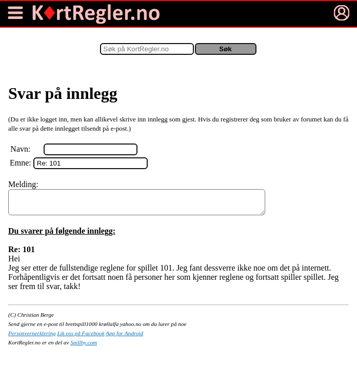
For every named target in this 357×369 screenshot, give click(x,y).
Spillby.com (83, 347)
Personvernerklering (32, 338)
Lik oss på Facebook (80, 338)
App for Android (124, 338)
